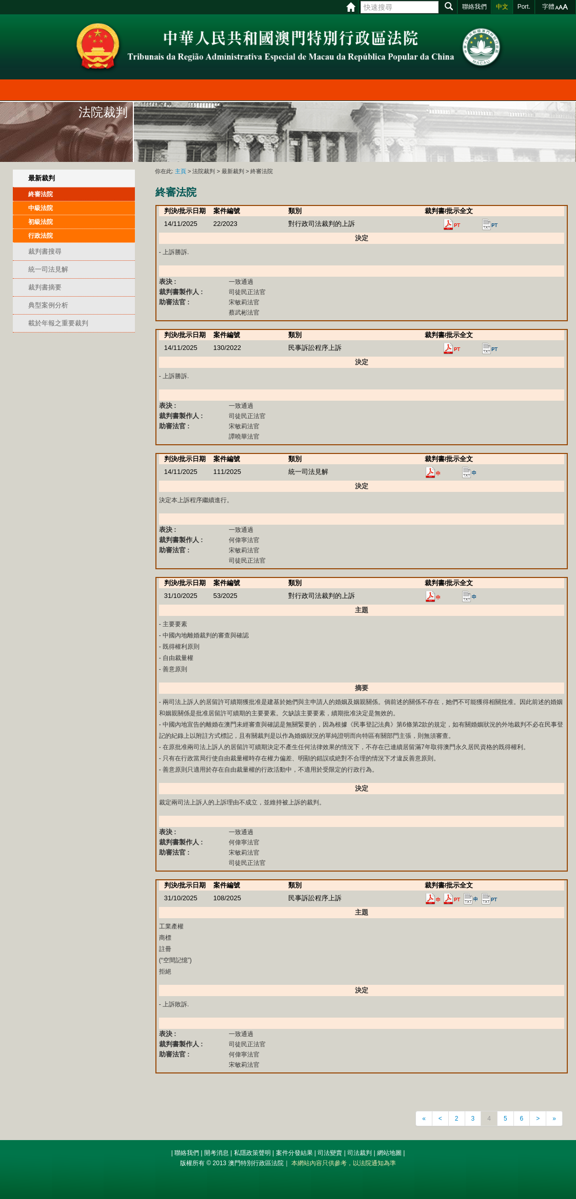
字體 (548, 6)
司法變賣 (329, 1152)
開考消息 (216, 1152)
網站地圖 (389, 1152)
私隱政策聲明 (252, 1152)
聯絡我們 (186, 1152)
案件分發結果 (294, 1152)
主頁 (180, 171)
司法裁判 (359, 1152)
